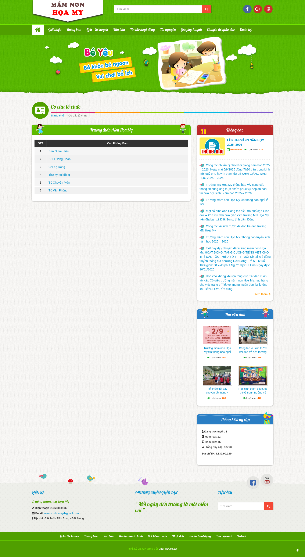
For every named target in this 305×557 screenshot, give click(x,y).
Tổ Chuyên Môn (59, 182)
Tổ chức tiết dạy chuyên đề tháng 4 (217, 390)
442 (259, 398)
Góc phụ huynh (191, 29)
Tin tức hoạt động (142, 29)
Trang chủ (57, 115)
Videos (241, 536)
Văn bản (119, 29)
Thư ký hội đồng (59, 174)
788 (224, 398)
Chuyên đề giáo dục (221, 29)
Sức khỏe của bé (157, 536)
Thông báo (74, 29)
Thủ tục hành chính (131, 536)
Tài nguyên (168, 29)
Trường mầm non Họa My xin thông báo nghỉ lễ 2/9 (234, 202)
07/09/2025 (236, 149)
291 (224, 357)
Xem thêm (262, 294)
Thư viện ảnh (235, 314)
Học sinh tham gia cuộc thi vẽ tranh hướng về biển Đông (253, 392)
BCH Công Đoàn (60, 159)
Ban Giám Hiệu (59, 151)
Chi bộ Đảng (57, 167)
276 (259, 357)
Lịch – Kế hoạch (97, 29)
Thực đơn (178, 536)
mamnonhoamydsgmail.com (61, 513)
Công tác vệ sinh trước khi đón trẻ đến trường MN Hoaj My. (233, 228)
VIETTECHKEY (167, 548)
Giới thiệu (54, 29)
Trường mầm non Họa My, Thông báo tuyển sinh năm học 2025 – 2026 (235, 239)
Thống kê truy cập (235, 419)
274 (261, 149)
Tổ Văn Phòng (58, 190)
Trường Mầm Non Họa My (111, 130)
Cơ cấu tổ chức (65, 106)
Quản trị (246, 29)
